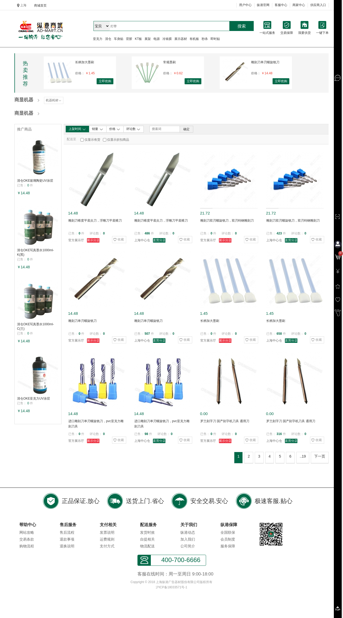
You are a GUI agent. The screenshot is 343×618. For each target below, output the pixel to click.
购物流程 (26, 546)
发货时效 (147, 532)
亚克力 (97, 39)
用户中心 (245, 5)
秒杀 (205, 39)
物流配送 (147, 546)
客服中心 (281, 5)
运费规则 (107, 539)
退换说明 (67, 546)
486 (147, 233)
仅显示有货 (92, 140)
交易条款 (26, 539)
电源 (156, 39)
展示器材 (180, 39)
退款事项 (67, 539)
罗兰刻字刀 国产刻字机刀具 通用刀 (224, 421)
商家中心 (298, 5)
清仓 (108, 39)
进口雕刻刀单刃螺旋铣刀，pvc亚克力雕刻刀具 (96, 423)
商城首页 (40, 5)
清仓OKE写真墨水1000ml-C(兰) (35, 326)
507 (147, 334)
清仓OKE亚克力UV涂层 (33, 398)
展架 (148, 39)
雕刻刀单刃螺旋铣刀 (265, 62)
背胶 (129, 39)
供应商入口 (318, 5)
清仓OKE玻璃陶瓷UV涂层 (35, 180)
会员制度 (227, 539)
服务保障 (227, 546)
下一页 (319, 456)
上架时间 (77, 129)
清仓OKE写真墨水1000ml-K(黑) (35, 252)
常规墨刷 (169, 62)
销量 (97, 129)
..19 (303, 456)
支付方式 (107, 546)
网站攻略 (26, 532)
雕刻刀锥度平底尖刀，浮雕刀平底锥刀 (95, 220)
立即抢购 (105, 81)
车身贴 (118, 39)
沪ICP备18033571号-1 (171, 587)
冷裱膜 (167, 39)
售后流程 (67, 532)
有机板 (194, 39)
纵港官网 (263, 5)
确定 (186, 129)
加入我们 (187, 539)
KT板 (138, 39)
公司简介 (187, 546)
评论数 (133, 129)
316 (279, 434)
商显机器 (23, 99)
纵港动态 (187, 532)
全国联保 (227, 532)
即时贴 (215, 39)
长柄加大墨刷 (84, 62)
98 (146, 434)
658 (279, 334)
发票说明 (107, 532)
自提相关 (147, 539)
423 (279, 233)
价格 (114, 129)
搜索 (241, 26)
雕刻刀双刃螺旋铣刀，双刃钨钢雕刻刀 (227, 220)
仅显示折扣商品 (118, 140)
